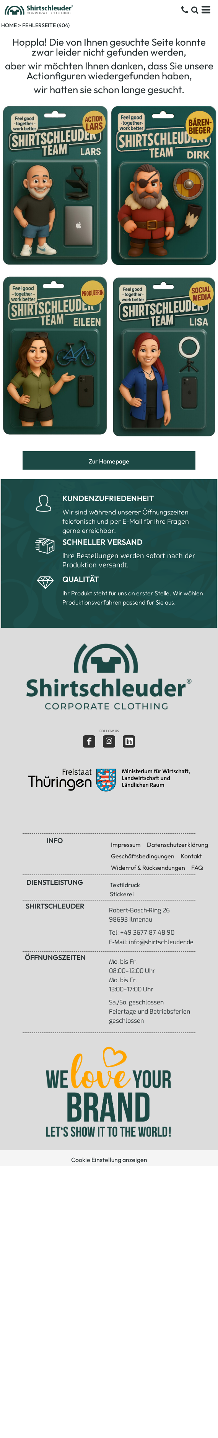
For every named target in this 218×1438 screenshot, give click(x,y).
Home (9, 25)
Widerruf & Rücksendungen (148, 867)
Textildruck (125, 885)
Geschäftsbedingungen (142, 856)
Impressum (126, 844)
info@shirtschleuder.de (161, 942)
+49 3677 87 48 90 (147, 933)
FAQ (197, 867)
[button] (108, 676)
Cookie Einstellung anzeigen (109, 1160)
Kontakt (191, 856)
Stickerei (122, 894)
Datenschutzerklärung (177, 844)
